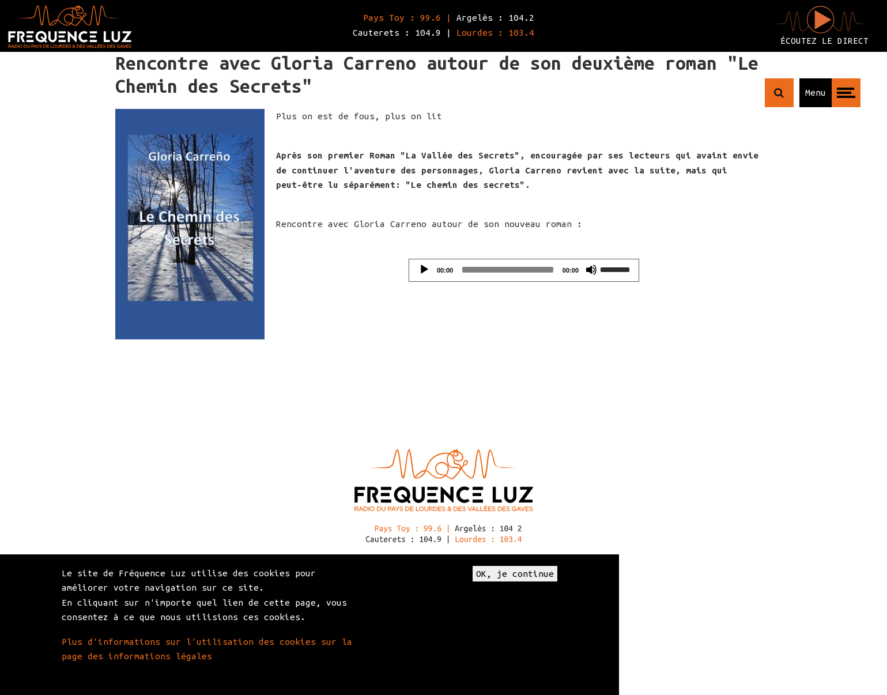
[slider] (507, 270)
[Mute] (591, 269)
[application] (524, 270)
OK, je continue (515, 574)
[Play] (424, 269)
